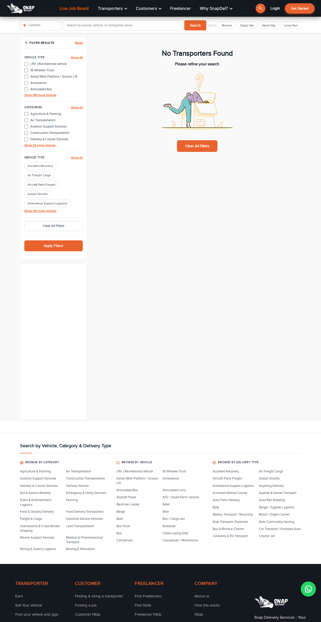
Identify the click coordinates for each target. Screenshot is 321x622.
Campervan (124, 540)
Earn (19, 596)
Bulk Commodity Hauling (276, 522)
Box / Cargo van (174, 519)
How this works (207, 605)
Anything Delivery (271, 486)
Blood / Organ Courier (274, 514)
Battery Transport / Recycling (233, 514)
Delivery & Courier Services (39, 486)
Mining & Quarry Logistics (38, 549)
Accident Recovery (40, 166)
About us (201, 596)
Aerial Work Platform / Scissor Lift (137, 480)
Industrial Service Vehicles (84, 519)
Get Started (300, 8)
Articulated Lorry (174, 490)
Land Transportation (80, 526)
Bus (119, 533)
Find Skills (143, 605)
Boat (119, 519)
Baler (166, 504)
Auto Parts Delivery (226, 500)
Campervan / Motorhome (180, 540)
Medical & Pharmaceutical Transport (84, 540)
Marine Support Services (37, 538)
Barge (120, 512)
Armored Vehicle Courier (230, 493)
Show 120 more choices (40, 211)
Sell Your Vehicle (28, 605)
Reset (79, 43)
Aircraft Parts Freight (41, 184)
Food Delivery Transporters (85, 512)
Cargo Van (247, 25)
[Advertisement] (53, 341)
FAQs (198, 614)
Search (195, 25)
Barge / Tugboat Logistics (276, 507)
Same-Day (269, 25)
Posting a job (86, 605)
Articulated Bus (127, 490)
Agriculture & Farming (35, 471)
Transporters (112, 8)
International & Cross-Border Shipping (40, 528)
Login (275, 8)
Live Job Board (74, 8)
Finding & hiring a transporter (99, 596)
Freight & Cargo (31, 519)
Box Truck (123, 526)
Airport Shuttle (38, 194)
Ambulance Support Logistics (48, 203)
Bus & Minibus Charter (228, 529)
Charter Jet (267, 536)
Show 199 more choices (40, 95)
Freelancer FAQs (148, 614)
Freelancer (180, 8)
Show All (77, 57)
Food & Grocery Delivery (37, 512)
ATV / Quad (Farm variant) (181, 497)
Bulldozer (169, 526)
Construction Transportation (85, 478)
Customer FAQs (88, 614)
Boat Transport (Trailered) (230, 522)
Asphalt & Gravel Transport (277, 493)
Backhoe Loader (127, 504)
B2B (216, 507)
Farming (72, 500)
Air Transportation (78, 471)
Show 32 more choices (39, 145)
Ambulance (171, 478)
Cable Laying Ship (175, 533)
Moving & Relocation (80, 549)
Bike (166, 512)
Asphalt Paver (126, 497)
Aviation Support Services (38, 478)
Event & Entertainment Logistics (35, 502)
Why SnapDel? (216, 8)
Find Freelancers (148, 596)
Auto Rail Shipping (272, 500)
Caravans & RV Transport (230, 536)
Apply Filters (53, 246)
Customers (149, 8)
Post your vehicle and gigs (36, 614)
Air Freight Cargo (39, 175)
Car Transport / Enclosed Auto (280, 529)
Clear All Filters (53, 226)
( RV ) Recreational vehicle (134, 471)
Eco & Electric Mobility (35, 493)
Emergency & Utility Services (86, 493)
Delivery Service (77, 486)
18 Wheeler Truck (174, 471)
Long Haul (291, 25)
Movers (227, 25)
